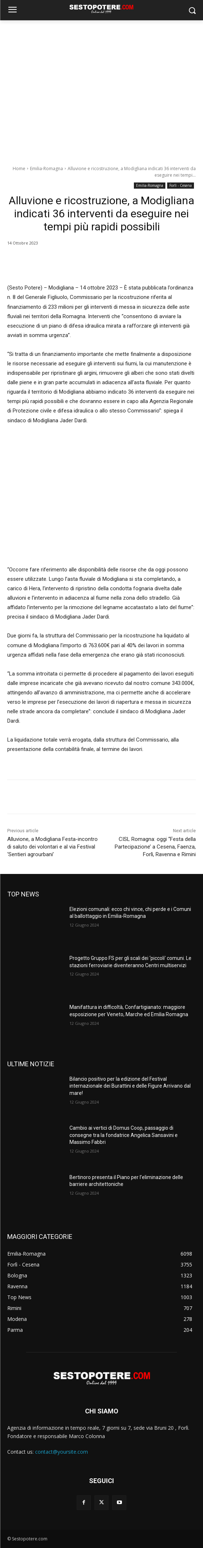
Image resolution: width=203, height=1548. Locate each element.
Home (19, 168)
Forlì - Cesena (180, 185)
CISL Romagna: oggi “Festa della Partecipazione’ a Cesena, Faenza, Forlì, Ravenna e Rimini (155, 847)
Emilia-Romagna (46, 168)
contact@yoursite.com (61, 1451)
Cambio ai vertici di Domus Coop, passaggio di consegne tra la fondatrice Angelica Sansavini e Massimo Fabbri (123, 1135)
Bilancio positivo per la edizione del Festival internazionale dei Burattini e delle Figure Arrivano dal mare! (130, 1086)
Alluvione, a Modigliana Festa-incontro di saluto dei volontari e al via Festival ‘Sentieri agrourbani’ (52, 847)
